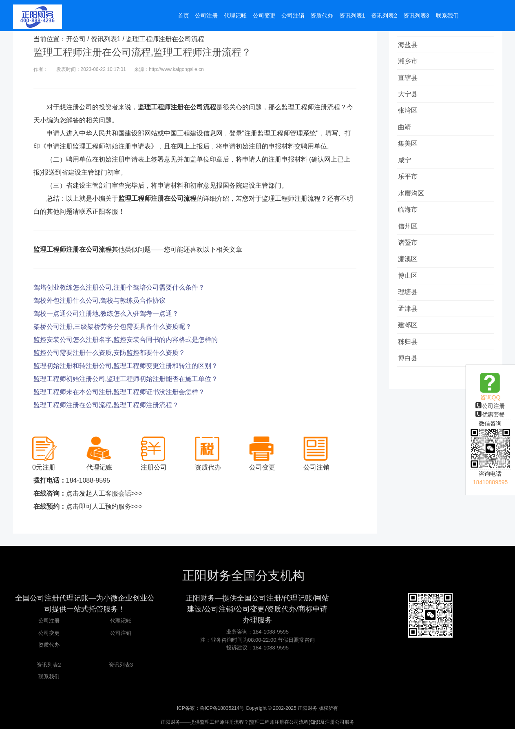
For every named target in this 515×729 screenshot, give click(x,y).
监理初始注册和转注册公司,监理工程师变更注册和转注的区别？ (125, 365)
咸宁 (407, 174)
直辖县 (411, 82)
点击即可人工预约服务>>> (104, 506)
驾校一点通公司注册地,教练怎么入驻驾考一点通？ (106, 313)
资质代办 (49, 645)
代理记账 (120, 621)
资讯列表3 (121, 665)
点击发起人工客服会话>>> (104, 493)
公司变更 (49, 633)
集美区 (411, 155)
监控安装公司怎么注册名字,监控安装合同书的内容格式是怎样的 (125, 339)
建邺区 (411, 357)
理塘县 (411, 320)
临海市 (411, 229)
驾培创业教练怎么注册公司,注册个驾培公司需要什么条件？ (119, 287)
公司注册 (490, 406)
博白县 (411, 394)
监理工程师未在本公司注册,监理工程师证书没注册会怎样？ (119, 391)
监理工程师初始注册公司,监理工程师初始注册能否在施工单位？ (125, 378)
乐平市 (411, 192)
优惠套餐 (490, 414)
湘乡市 (411, 63)
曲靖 (407, 137)
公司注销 (120, 633)
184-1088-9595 (88, 480)
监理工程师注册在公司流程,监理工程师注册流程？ (106, 404)
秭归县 (411, 375)
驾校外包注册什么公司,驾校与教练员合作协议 (99, 300)
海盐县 (411, 45)
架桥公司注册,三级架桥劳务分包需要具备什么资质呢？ (112, 326)
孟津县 (411, 339)
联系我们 (49, 677)
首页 (182, 17)
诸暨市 (411, 265)
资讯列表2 (49, 665)
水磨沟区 (414, 210)
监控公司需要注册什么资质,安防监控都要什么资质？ (109, 352)
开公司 (76, 38)
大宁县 (411, 100)
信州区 (411, 247)
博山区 (411, 302)
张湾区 (411, 118)
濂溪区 (411, 284)
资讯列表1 (106, 38)
